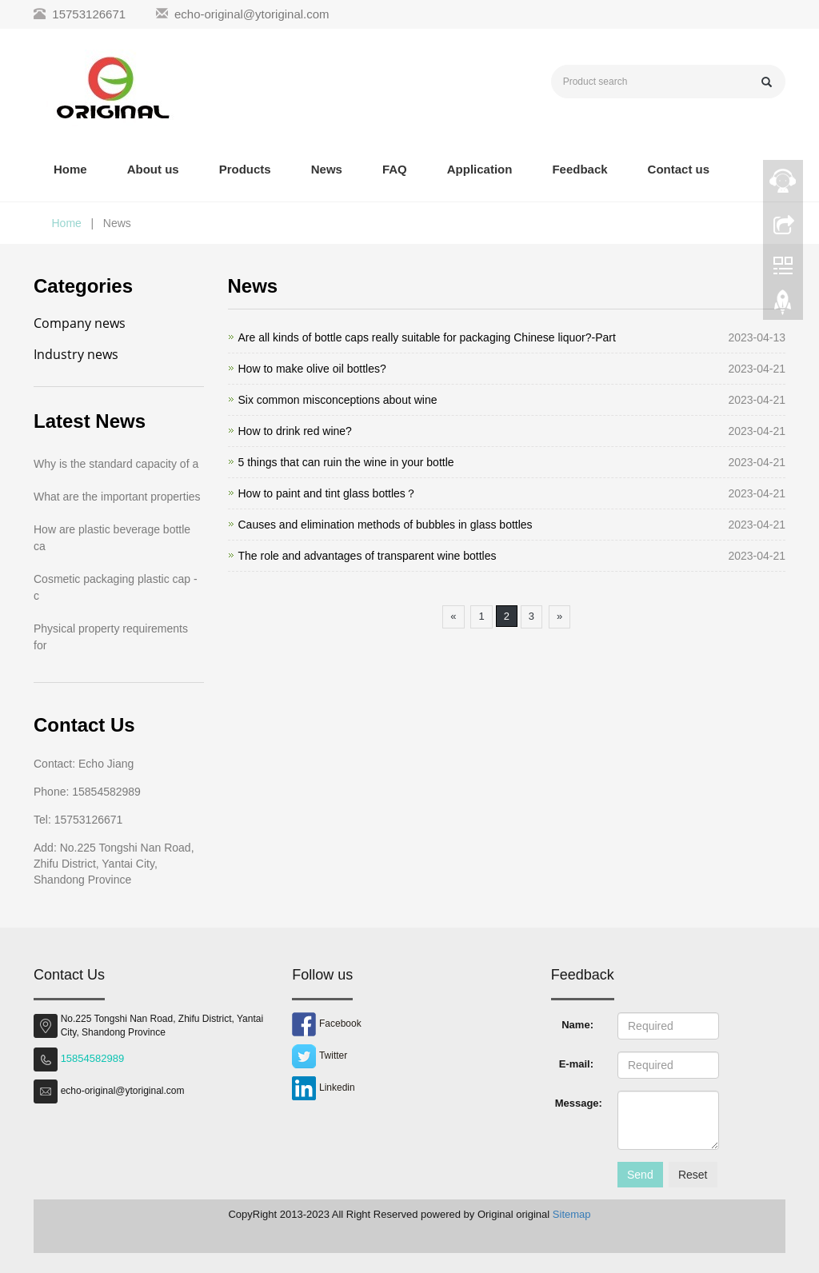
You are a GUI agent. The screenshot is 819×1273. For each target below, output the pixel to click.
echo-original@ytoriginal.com (252, 14)
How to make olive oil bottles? (312, 368)
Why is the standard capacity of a (116, 463)
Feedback (579, 169)
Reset (693, 1174)
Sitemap (572, 1214)
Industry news (76, 354)
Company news (80, 323)
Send (640, 1174)
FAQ (394, 169)
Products (245, 169)
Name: (577, 1025)
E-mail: (576, 1064)
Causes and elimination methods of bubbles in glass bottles (385, 524)
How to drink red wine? (295, 431)
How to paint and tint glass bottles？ (327, 493)
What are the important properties (117, 496)
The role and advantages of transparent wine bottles (367, 555)
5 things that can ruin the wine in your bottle (346, 462)
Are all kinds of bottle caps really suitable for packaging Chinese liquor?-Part (427, 337)
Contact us (679, 169)
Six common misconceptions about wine (337, 399)
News (326, 169)
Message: (578, 1103)
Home (70, 169)
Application (480, 169)
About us (153, 169)
